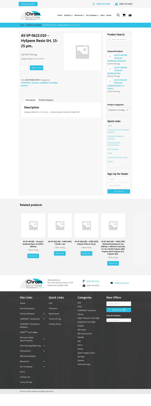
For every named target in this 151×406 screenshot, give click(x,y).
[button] (28, 3)
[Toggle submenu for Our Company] (97, 13)
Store (109, 152)
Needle (81, 336)
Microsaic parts (85, 332)
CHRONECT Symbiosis (30, 317)
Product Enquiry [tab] (46, 98)
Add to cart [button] (60, 252)
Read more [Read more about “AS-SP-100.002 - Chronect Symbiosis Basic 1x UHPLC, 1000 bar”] (33, 254)
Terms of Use (26, 380)
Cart (51, 301)
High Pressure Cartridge (88, 316)
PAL (79, 339)
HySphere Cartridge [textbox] (118, 108)
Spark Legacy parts (86, 351)
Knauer (81, 324)
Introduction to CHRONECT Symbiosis (118, 129)
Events (110, 160)
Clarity (80, 312)
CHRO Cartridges (29, 330)
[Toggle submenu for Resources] (83, 13)
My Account (54, 312)
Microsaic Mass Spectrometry (113, 142)
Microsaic (82, 328)
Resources (24, 359)
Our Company (112, 148)
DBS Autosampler (28, 354)
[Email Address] (118, 184)
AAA (79, 301)
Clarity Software (27, 312)
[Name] (118, 177)
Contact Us (25, 375)
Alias (80, 305)
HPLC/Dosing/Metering (30, 344)
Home (22, 23)
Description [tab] (30, 98)
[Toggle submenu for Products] (71, 13)
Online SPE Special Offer (117, 156)
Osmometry (25, 349)
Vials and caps (84, 363)
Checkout (53, 307)
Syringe (81, 355)
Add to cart (36, 66)
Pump (80, 347)
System (24, 84)
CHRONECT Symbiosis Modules (115, 136)
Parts (80, 343)
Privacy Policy (55, 322)
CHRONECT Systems (30, 81)
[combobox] (118, 107)
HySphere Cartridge (34, 23)
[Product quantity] (24, 66)
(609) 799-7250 (103, 3)
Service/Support (27, 307)
